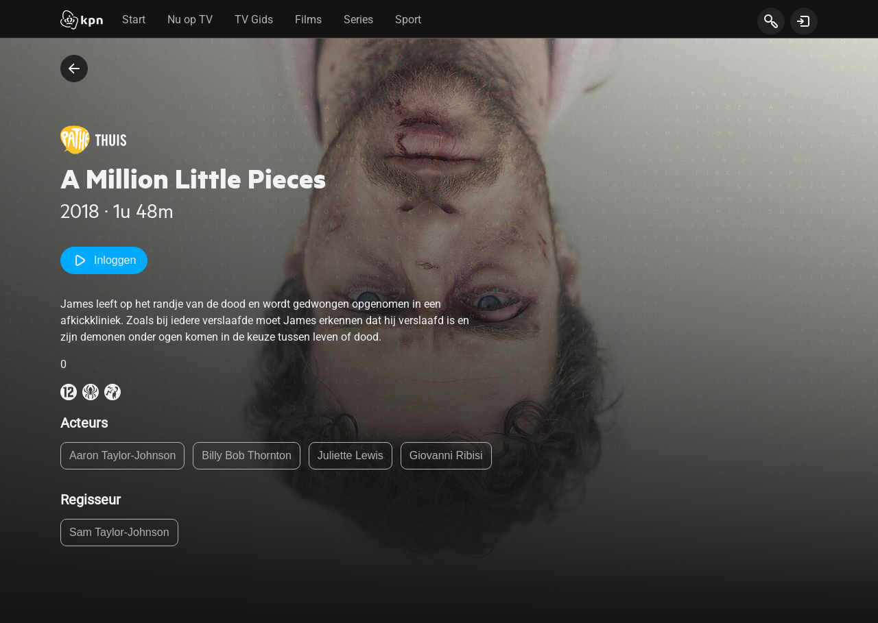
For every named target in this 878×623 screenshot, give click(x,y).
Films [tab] (308, 19)
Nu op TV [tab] (190, 19)
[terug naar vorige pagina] (74, 68)
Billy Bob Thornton (246, 455)
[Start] (82, 21)
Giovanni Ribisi (446, 455)
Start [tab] (133, 19)
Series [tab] (358, 19)
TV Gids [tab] (254, 19)
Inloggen (104, 260)
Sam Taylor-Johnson (119, 532)
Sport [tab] (408, 19)
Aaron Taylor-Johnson (122, 455)
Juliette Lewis (350, 455)
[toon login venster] (804, 21)
